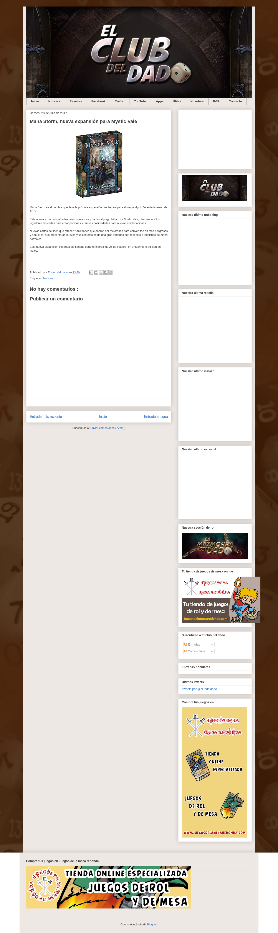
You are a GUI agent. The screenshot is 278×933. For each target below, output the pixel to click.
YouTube (140, 101)
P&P (216, 101)
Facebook (98, 101)
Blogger (152, 924)
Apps (160, 101)
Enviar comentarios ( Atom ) (107, 428)
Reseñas (76, 101)
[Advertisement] (215, 138)
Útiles (177, 101)
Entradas (192, 644)
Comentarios (194, 651)
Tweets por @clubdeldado (199, 689)
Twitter (120, 101)
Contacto (235, 101)
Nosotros (197, 101)
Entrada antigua (156, 416)
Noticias (54, 101)
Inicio (35, 101)
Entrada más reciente (46, 416)
